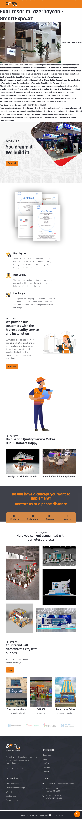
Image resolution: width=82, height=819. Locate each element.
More (10, 670)
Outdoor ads (11, 796)
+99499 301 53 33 (53, 791)
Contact (12, 163)
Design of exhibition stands (22, 476)
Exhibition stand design (15, 787)
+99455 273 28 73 (53, 788)
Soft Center (58, 815)
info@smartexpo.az (53, 795)
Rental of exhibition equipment (59, 476)
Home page (47, 755)
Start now (12, 366)
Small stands (11, 792)
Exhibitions (47, 767)
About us (46, 759)
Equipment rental (13, 800)
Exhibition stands (13, 783)
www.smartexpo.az (54, 798)
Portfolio (46, 763)
